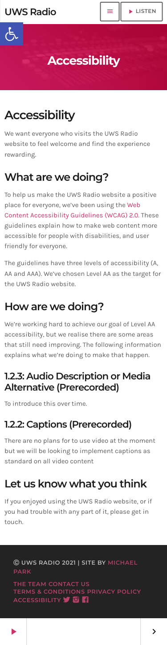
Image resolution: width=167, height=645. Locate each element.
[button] (11, 34)
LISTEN (141, 11)
